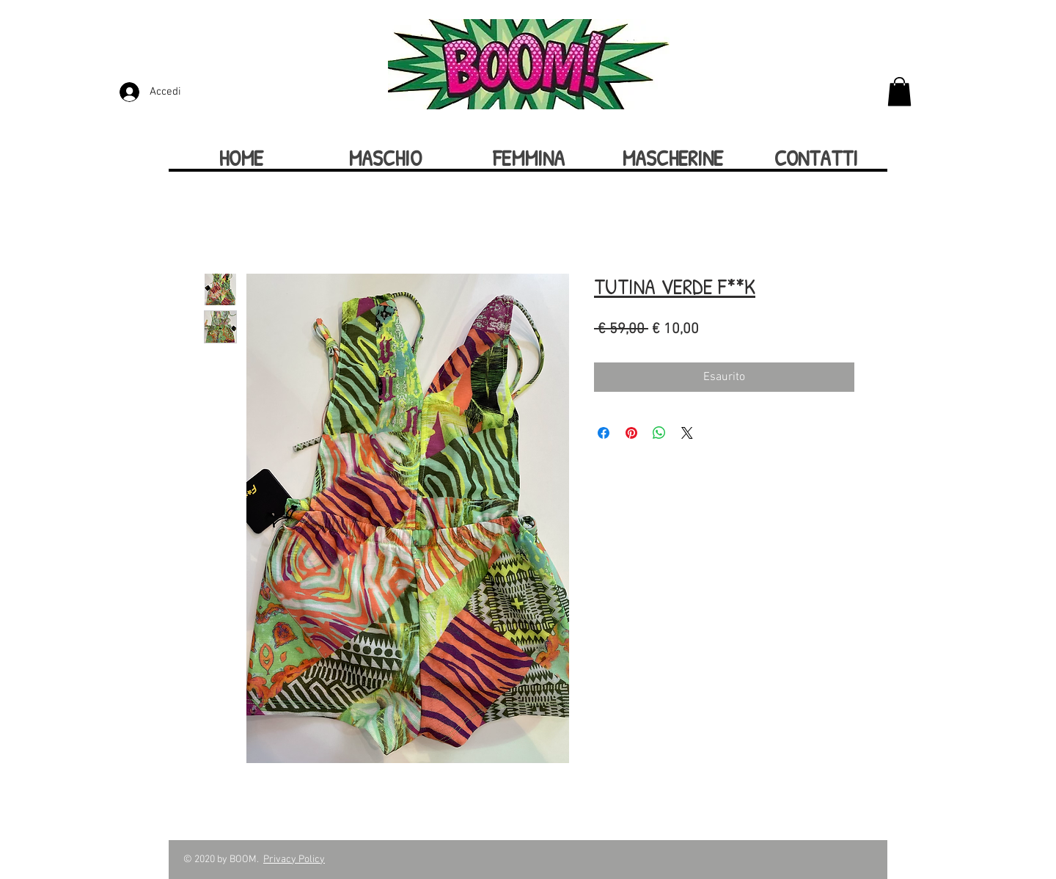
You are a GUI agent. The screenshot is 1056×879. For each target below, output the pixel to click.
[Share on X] (687, 433)
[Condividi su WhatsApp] (659, 433)
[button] (899, 91)
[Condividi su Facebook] (603, 433)
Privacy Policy (294, 859)
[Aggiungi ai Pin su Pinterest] (631, 433)
